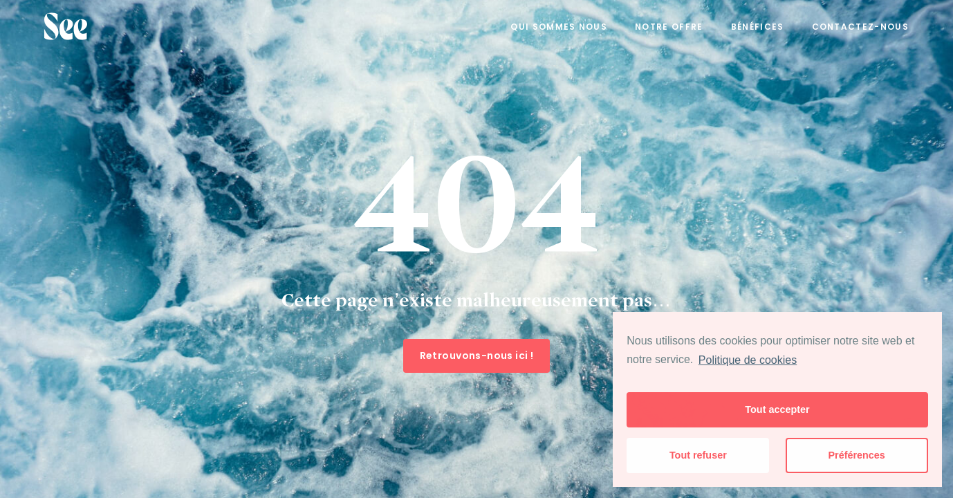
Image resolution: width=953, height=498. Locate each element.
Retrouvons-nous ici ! (477, 355)
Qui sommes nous (558, 27)
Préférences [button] (856, 455)
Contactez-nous (860, 27)
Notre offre (669, 27)
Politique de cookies (747, 360)
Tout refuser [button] (698, 455)
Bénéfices (757, 27)
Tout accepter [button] (777, 409)
